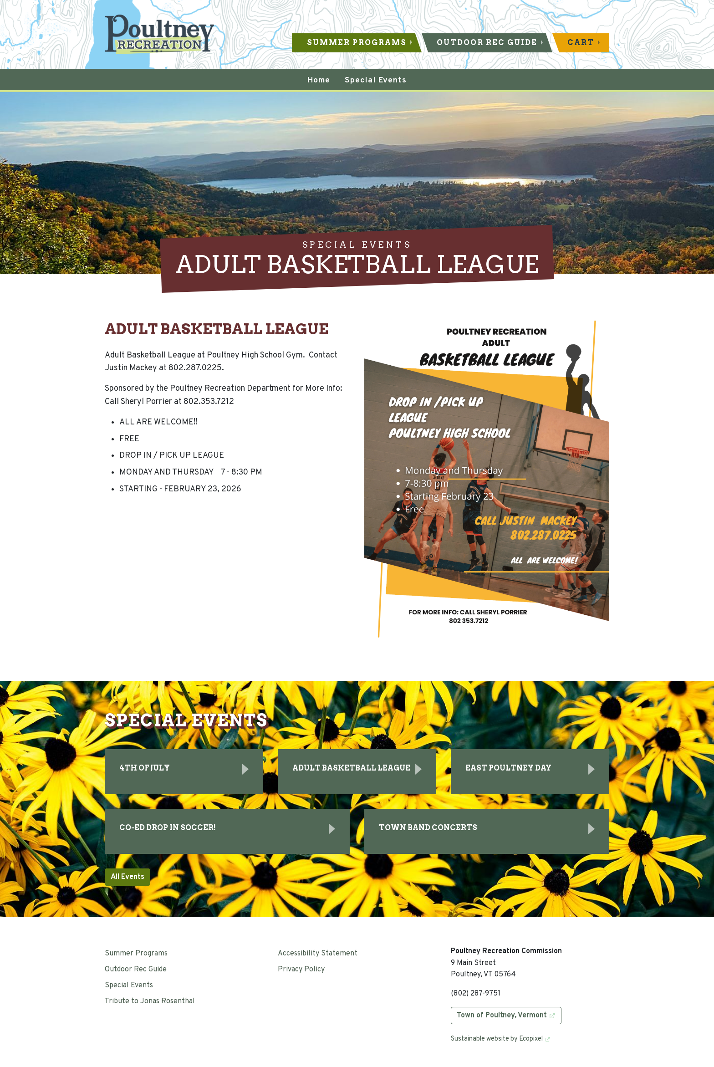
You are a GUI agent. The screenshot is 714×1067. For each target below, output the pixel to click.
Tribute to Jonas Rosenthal (150, 1001)
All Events (127, 877)
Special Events (129, 985)
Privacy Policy (301, 969)
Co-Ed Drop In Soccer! (167, 827)
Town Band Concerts (428, 827)
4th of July (144, 768)
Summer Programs (357, 42)
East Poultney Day (508, 768)
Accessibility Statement (317, 953)
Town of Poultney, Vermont (502, 1015)
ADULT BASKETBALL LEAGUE (351, 768)
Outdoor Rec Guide (487, 42)
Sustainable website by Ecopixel (497, 1039)
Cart (580, 42)
